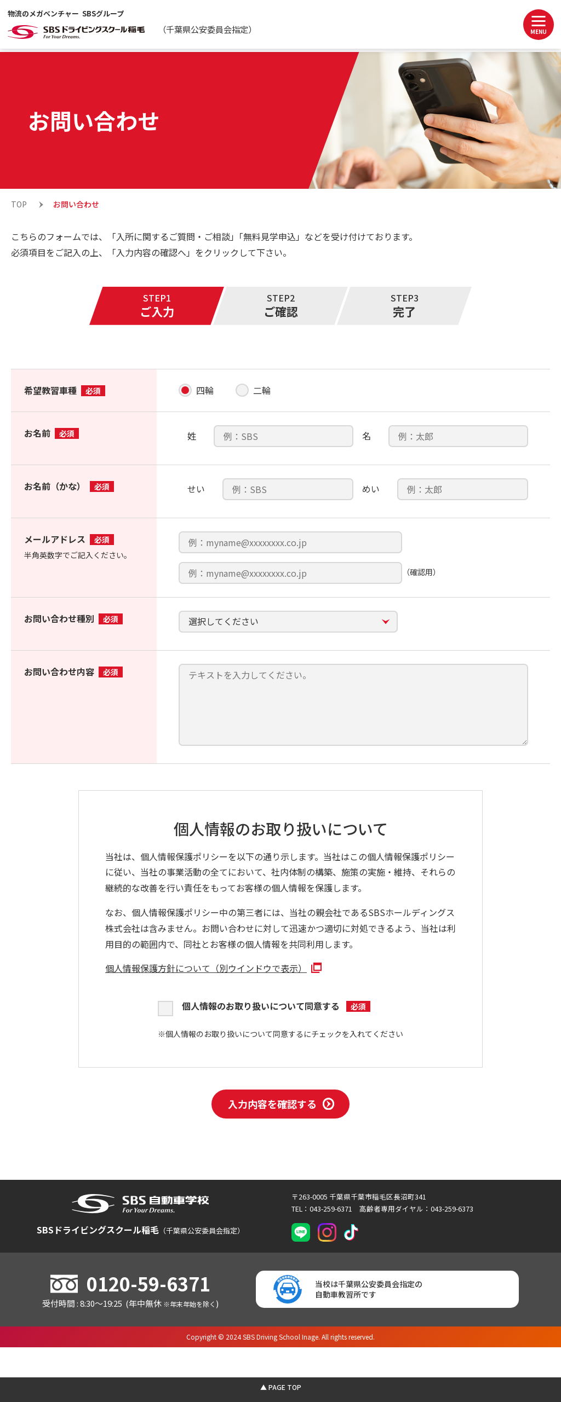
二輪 (262, 390)
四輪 (205, 390)
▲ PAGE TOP (280, 1387)
